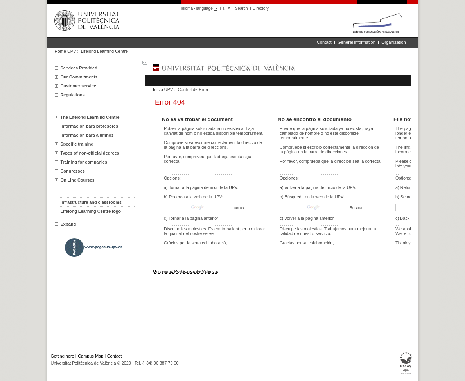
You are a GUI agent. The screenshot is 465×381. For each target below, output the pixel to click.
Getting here (62, 356)
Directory (261, 8)
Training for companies (84, 162)
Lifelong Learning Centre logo (91, 211)
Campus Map (90, 356)
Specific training (77, 144)
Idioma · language (200, 8)
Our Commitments (79, 77)
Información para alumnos (87, 135)
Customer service (78, 86)
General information (356, 42)
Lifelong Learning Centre (104, 51)
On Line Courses (78, 180)
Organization (393, 42)
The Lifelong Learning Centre (90, 117)
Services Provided (79, 68)
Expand (65, 224)
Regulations (73, 95)
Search (241, 8)
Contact (324, 42)
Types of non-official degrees (90, 153)
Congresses (73, 171)
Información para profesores (89, 126)
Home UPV (65, 51)
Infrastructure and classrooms (91, 202)
